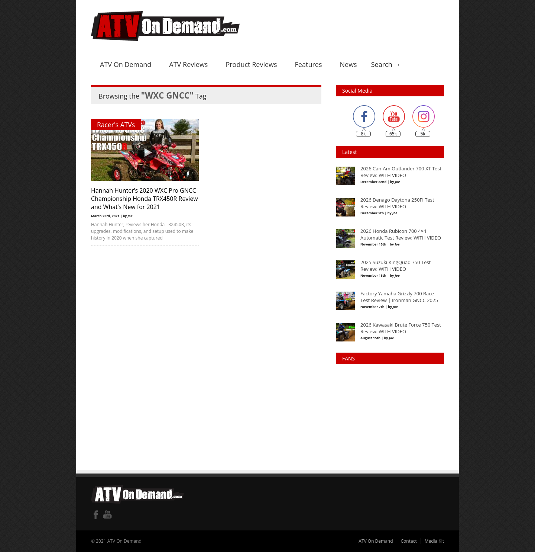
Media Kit (434, 541)
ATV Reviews (188, 64)
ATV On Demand (125, 64)
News (348, 64)
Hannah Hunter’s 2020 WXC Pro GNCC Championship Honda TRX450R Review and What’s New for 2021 (144, 198)
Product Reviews (251, 64)
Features (308, 64)
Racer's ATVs (116, 124)
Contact (409, 541)
